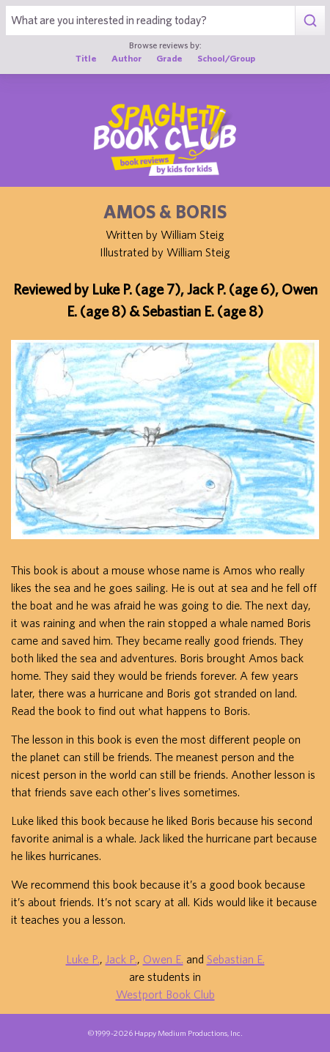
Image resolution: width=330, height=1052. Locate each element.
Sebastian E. (236, 959)
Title (86, 58)
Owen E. (163, 959)
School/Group (226, 58)
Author (126, 58)
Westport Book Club (165, 994)
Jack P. (121, 959)
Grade (169, 58)
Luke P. (83, 959)
